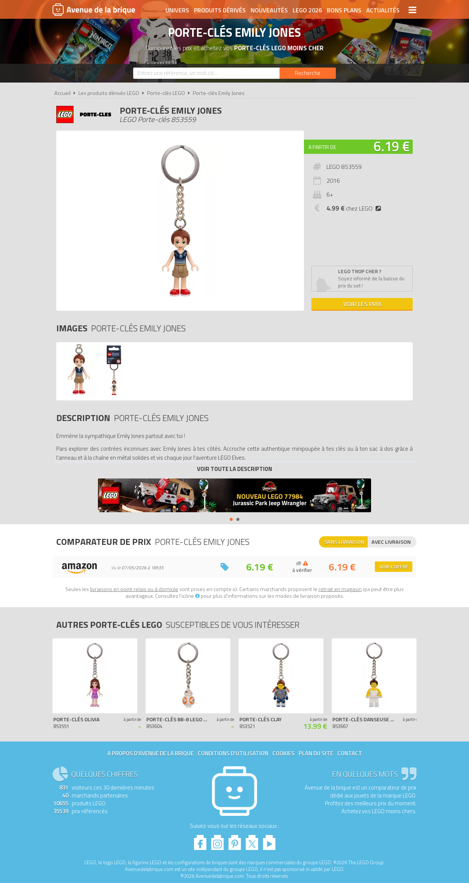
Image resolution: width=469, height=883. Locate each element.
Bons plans (344, 10)
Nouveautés (269, 10)
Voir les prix (362, 303)
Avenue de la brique (94, 9)
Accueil (62, 93)
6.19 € (392, 146)
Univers (177, 10)
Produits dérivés (220, 10)
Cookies (283, 753)
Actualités (383, 10)
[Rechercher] (308, 73)
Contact (349, 753)
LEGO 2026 (307, 10)
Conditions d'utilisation (233, 753)
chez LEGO (355, 208)
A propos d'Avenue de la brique (150, 753)
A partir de (322, 147)
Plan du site (316, 753)
